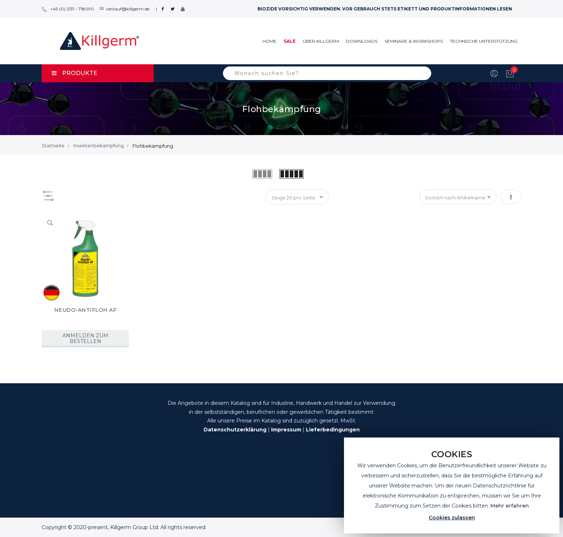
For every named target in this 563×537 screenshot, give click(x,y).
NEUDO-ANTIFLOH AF (85, 310)
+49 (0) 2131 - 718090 (68, 8)
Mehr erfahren (509, 506)
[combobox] (327, 73)
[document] (452, 485)
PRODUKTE (74, 73)
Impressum (286, 429)
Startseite (53, 145)
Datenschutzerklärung (235, 429)
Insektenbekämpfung (98, 145)
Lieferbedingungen (333, 429)
